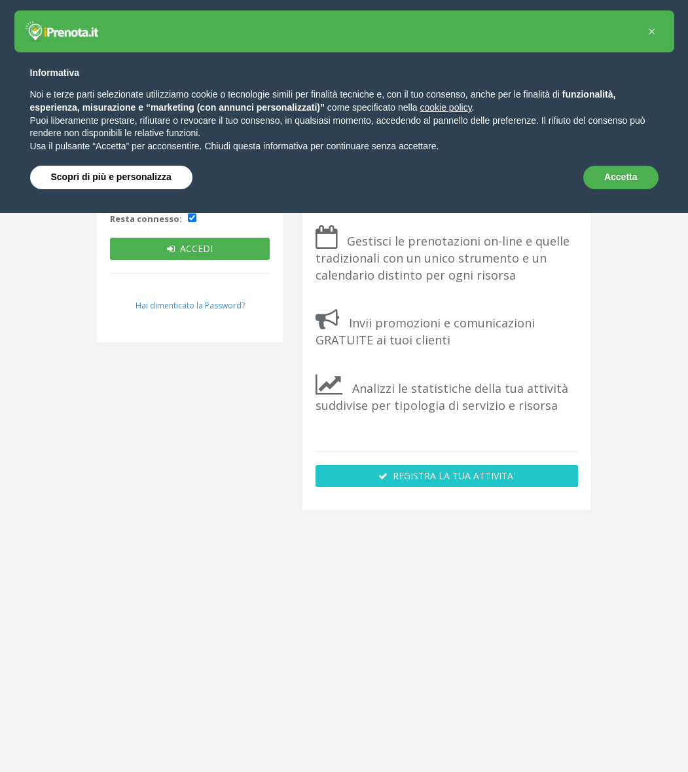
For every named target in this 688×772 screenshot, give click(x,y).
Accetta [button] (621, 177)
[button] (652, 31)
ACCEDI (190, 248)
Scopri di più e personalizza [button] (111, 177)
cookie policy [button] (445, 107)
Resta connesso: (146, 219)
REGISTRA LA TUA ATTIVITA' (446, 475)
